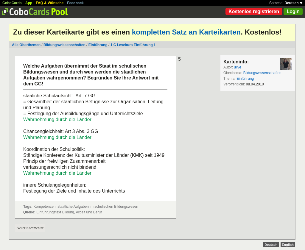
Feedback (75, 3)
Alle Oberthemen (26, 45)
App (28, 3)
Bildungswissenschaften (64, 45)
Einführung (98, 45)
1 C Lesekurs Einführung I (133, 45)
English (288, 244)
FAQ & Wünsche (49, 3)
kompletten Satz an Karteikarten (186, 32)
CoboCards (12, 3)
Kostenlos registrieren (253, 11)
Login (293, 11)
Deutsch (293, 3)
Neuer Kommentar (30, 228)
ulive (237, 67)
